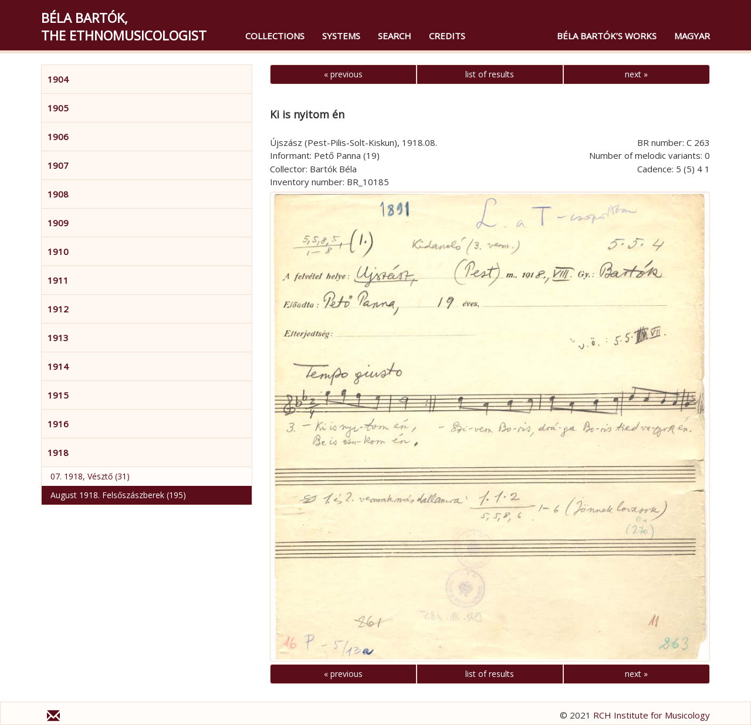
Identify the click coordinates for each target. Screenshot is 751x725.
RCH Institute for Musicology (651, 715)
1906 (58, 136)
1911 (58, 280)
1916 (58, 424)
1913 (58, 337)
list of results (489, 74)
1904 (58, 79)
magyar (692, 36)
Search (394, 36)
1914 (58, 366)
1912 (58, 309)
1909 (58, 223)
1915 (58, 395)
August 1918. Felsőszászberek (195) (118, 495)
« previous (343, 74)
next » (636, 74)
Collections (275, 36)
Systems (341, 36)
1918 (58, 452)
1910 (58, 251)
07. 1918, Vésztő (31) (90, 476)
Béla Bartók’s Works (607, 36)
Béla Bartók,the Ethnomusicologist (124, 26)
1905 (58, 108)
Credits (447, 36)
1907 (58, 165)
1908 (58, 194)
